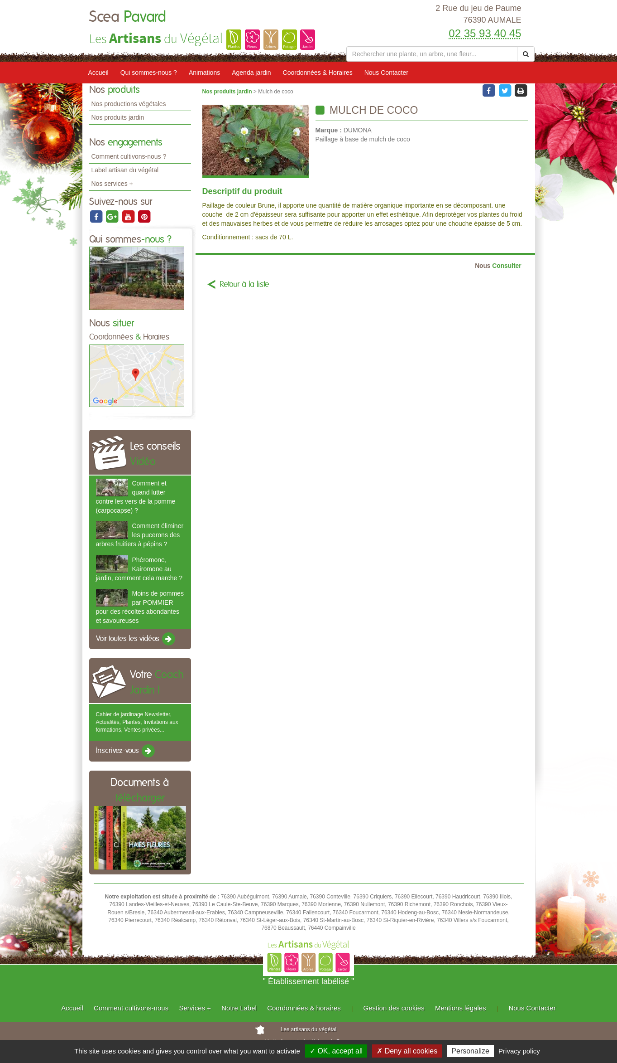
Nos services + (112, 183)
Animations (204, 72)
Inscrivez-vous (126, 751)
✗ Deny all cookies (407, 1051)
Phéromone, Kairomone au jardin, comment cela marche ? (139, 569)
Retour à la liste (244, 285)
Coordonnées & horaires (304, 1008)
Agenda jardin (251, 72)
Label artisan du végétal (125, 170)
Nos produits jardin (117, 117)
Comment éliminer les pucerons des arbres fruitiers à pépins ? (140, 535)
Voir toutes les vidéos (136, 639)
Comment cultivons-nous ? (129, 156)
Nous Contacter (386, 72)
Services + (194, 1008)
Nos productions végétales (128, 103)
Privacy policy (519, 1051)
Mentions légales (460, 1008)
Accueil (98, 72)
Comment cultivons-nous (131, 1008)
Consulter (498, 265)
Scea (127, 17)
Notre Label (239, 1008)
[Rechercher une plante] (432, 54)
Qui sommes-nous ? (148, 72)
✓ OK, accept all (336, 1051)
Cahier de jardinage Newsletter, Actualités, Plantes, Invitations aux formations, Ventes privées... (137, 722)
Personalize (470, 1051)
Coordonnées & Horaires (318, 72)
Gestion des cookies (394, 1008)
